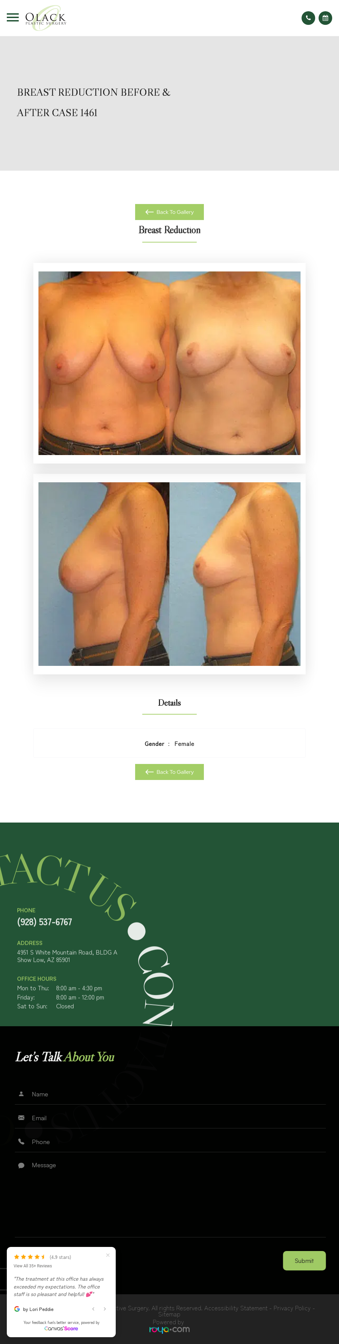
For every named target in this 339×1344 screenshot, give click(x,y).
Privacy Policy (292, 1307)
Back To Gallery (175, 212)
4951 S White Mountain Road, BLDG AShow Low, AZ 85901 (67, 984)
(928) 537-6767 (44, 949)
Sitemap (169, 1313)
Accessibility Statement (236, 1307)
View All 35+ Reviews (33, 1266)
